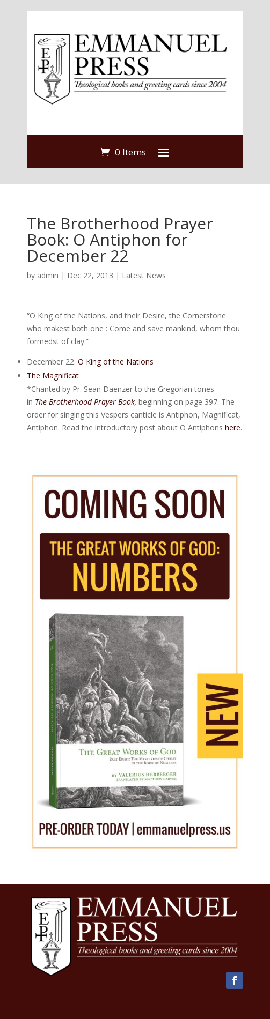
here (232, 427)
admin (48, 275)
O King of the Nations (116, 361)
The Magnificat (53, 375)
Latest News (144, 275)
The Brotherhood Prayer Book (85, 402)
